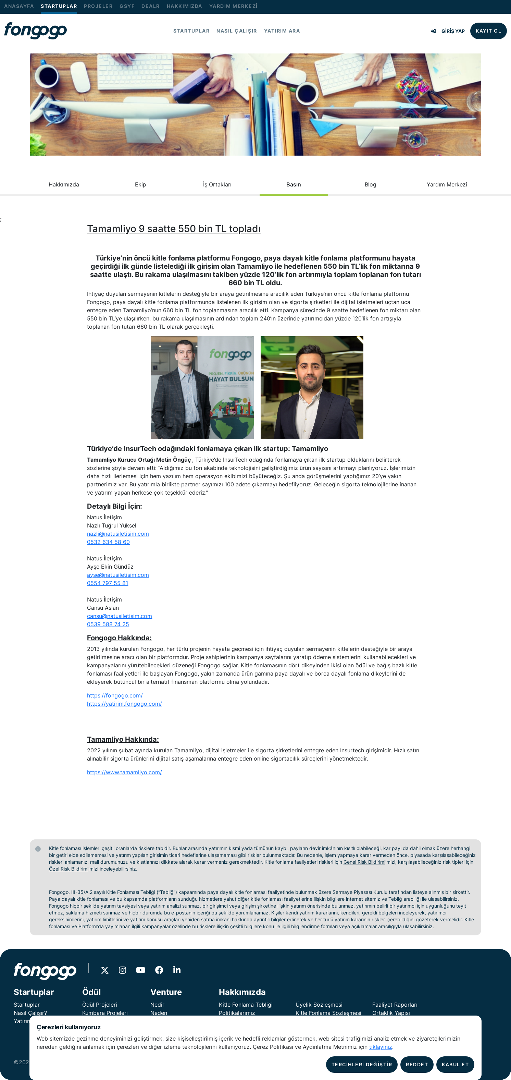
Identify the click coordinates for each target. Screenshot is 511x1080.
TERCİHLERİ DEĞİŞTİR (362, 1064)
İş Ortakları (217, 184)
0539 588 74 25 (108, 624)
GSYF (127, 6)
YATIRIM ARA (282, 31)
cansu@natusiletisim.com (119, 615)
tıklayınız (380, 1046)
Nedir (157, 1004)
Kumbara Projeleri (105, 1012)
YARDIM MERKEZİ (233, 6)
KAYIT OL (488, 31)
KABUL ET (455, 1064)
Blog (370, 184)
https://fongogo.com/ (115, 695)
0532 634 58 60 (108, 541)
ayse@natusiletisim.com (118, 574)
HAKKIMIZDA (184, 6)
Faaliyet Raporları (394, 1004)
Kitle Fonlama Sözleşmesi (328, 1012)
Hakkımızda (64, 184)
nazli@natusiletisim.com (118, 533)
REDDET (417, 1064)
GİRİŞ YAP (448, 31)
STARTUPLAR (59, 6)
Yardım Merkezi (447, 184)
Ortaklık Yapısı (391, 1012)
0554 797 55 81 (107, 583)
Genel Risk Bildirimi (364, 862)
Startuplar (27, 1004)
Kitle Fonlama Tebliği (246, 1004)
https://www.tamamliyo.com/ (124, 772)
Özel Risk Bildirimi (68, 869)
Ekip (140, 184)
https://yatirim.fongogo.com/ (124, 703)
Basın (293, 184)
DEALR (150, 6)
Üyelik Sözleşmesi (319, 1004)
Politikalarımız (237, 1012)
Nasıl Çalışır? (30, 1012)
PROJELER (98, 6)
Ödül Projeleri (99, 1004)
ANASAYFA (19, 6)
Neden (158, 1012)
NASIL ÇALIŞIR (236, 31)
